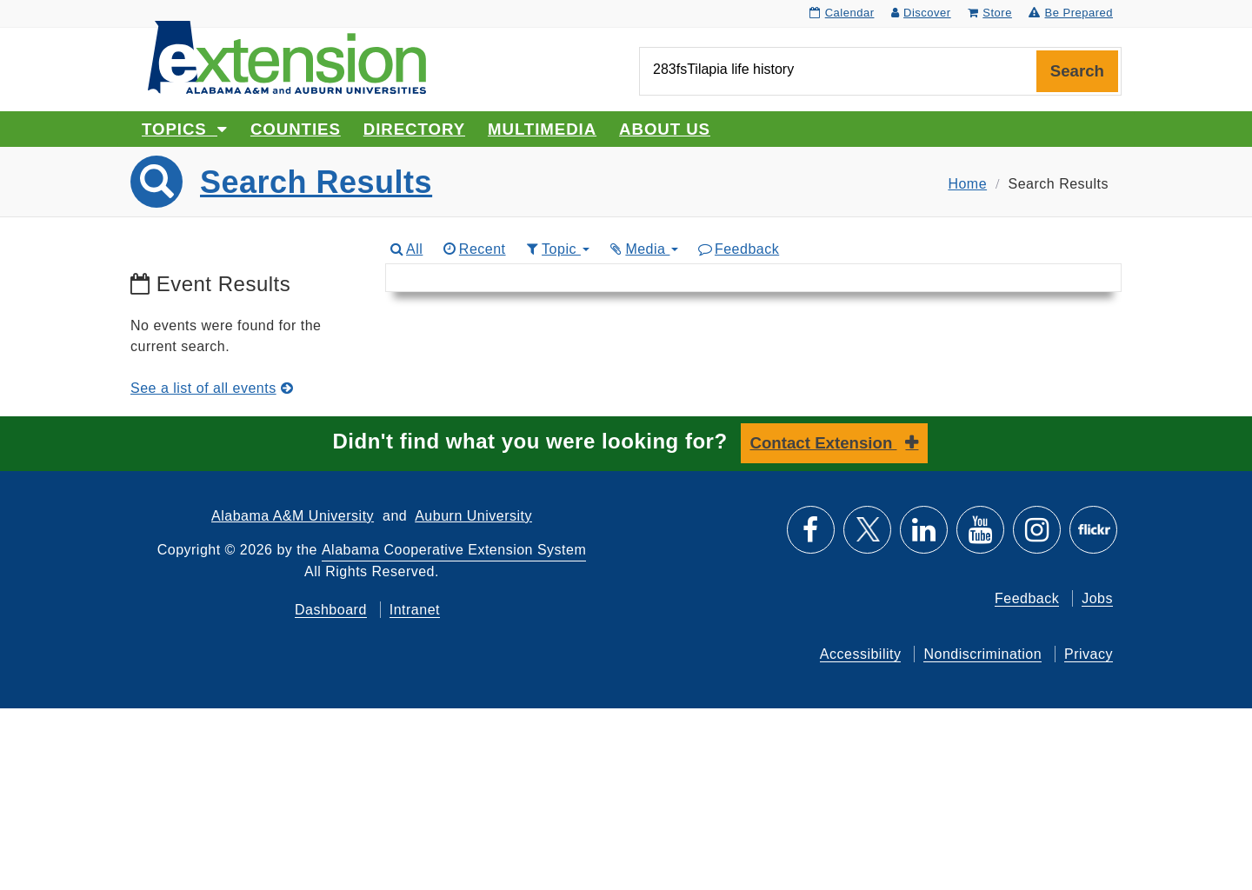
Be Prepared (1071, 12)
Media (643, 249)
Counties (295, 129)
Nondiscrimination (982, 654)
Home (967, 183)
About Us (664, 129)
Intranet (415, 609)
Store (990, 12)
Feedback (737, 249)
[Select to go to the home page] (287, 56)
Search (1077, 71)
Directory (414, 129)
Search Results (316, 182)
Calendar (841, 12)
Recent (473, 249)
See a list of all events (211, 388)
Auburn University (473, 515)
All (406, 249)
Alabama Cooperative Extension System (454, 549)
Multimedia (542, 129)
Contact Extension (823, 443)
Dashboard (331, 609)
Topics (185, 129)
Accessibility (861, 654)
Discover (921, 12)
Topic (556, 249)
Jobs (1097, 598)
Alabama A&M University (292, 515)
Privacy (1088, 654)
